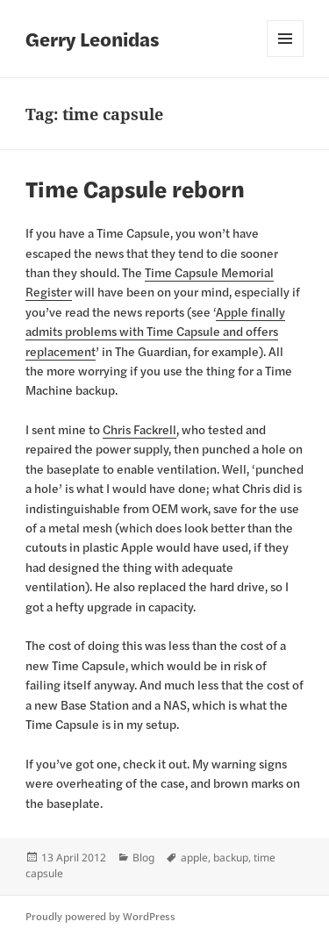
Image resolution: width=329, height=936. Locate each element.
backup (230, 857)
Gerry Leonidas (92, 39)
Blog (143, 857)
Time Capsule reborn (135, 188)
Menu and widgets (285, 38)
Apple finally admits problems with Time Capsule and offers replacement (155, 331)
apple (194, 857)
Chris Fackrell (139, 429)
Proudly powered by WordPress (100, 916)
